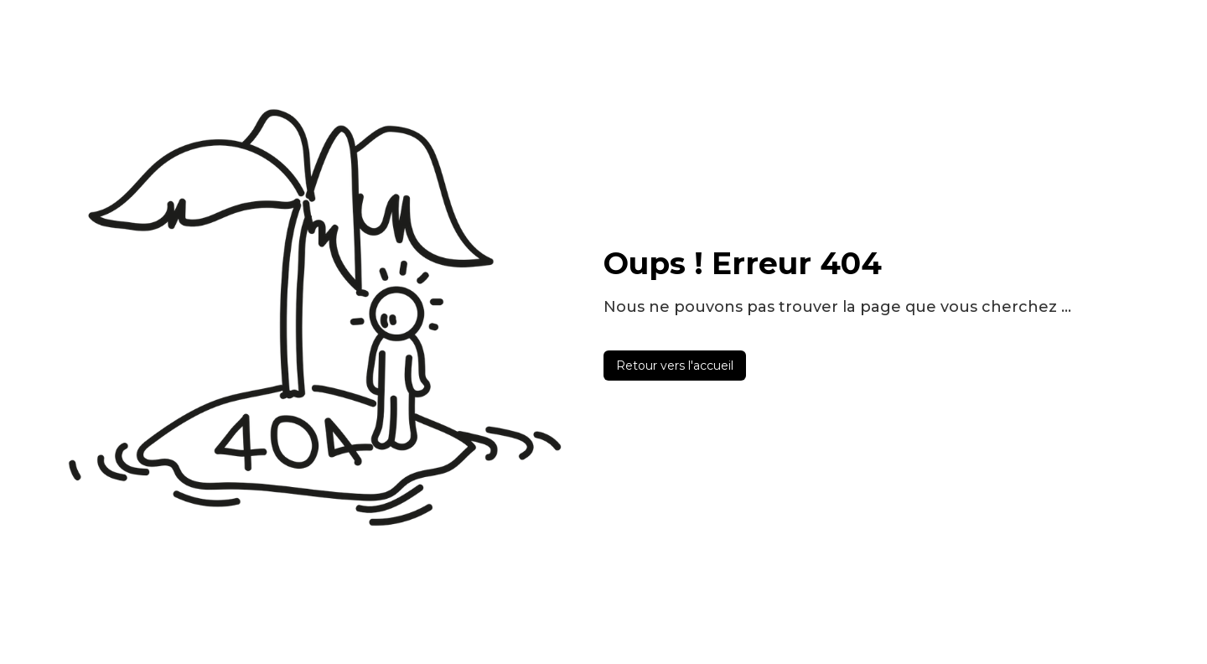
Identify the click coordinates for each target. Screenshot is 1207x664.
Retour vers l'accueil (674, 365)
